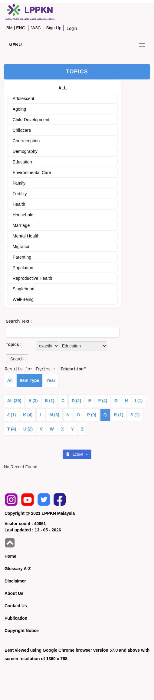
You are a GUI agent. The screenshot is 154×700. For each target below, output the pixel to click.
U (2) (28, 429)
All (10, 380)
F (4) (102, 400)
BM (9, 27)
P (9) (91, 414)
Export (75, 454)
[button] (17, 358)
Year (50, 380)
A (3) (33, 400)
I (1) (139, 400)
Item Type (29, 380)
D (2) (76, 400)
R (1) (118, 414)
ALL (62, 87)
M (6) (54, 414)
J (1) (11, 414)
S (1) (134, 414)
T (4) (11, 429)
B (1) (49, 400)
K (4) (27, 414)
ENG (20, 27)
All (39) (14, 400)
